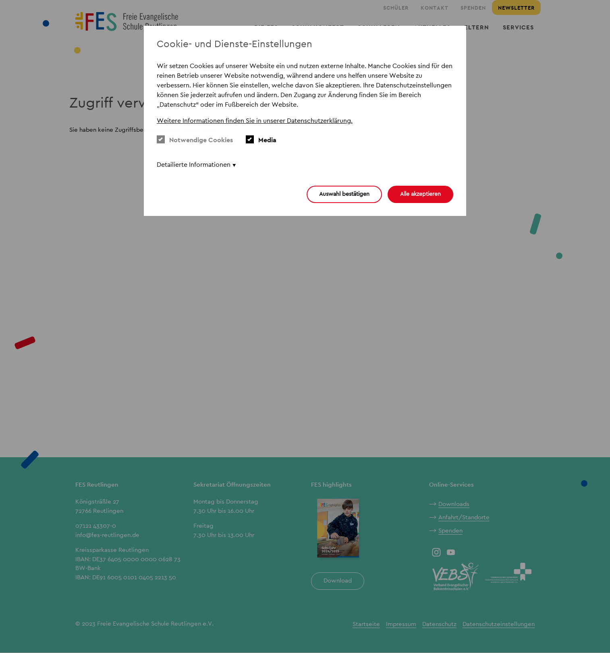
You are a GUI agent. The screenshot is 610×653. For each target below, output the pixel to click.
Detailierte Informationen (193, 164)
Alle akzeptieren (420, 193)
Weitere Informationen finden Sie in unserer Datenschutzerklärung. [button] (255, 120)
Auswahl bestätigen (344, 193)
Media (261, 139)
